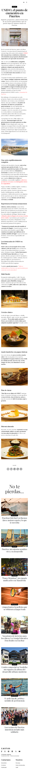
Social (14, 6)
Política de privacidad (14, 755)
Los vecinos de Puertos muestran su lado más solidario (14, 729)
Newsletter (4, 763)
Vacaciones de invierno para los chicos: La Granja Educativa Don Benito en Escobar (14, 638)
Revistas (18, 763)
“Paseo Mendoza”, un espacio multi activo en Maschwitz (14, 579)
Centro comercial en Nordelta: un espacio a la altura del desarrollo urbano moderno (14, 669)
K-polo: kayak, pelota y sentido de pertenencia (14, 699)
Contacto (3, 765)
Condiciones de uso (5, 755)
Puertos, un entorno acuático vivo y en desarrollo (14, 550)
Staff (17, 767)
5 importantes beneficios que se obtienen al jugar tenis (14, 608)
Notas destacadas (20, 765)
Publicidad (3, 767)
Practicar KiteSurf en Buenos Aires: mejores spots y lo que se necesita (14, 520)
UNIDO (25, 53)
